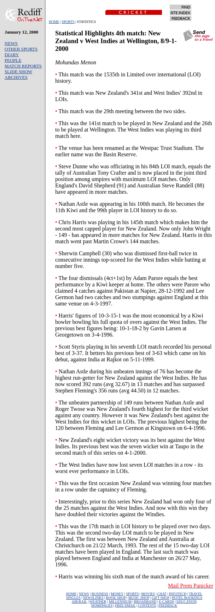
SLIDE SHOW (18, 71)
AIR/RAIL (79, 602)
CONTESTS (147, 605)
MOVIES (148, 594)
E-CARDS (166, 602)
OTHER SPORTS (21, 49)
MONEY (117, 594)
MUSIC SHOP (138, 598)
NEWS (11, 43)
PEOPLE (13, 60)
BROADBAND (145, 602)
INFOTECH (177, 594)
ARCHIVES (16, 77)
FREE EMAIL (125, 605)
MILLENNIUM (120, 602)
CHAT (162, 594)
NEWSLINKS (93, 598)
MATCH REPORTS (23, 66)
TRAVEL (195, 594)
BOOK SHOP (116, 598)
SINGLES (73, 598)
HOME (54, 22)
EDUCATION (186, 602)
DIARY (12, 54)
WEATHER (97, 602)
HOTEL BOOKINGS (187, 598)
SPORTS (68, 22)
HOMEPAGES (101, 605)
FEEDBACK (167, 605)
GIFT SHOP (160, 598)
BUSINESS (100, 594)
